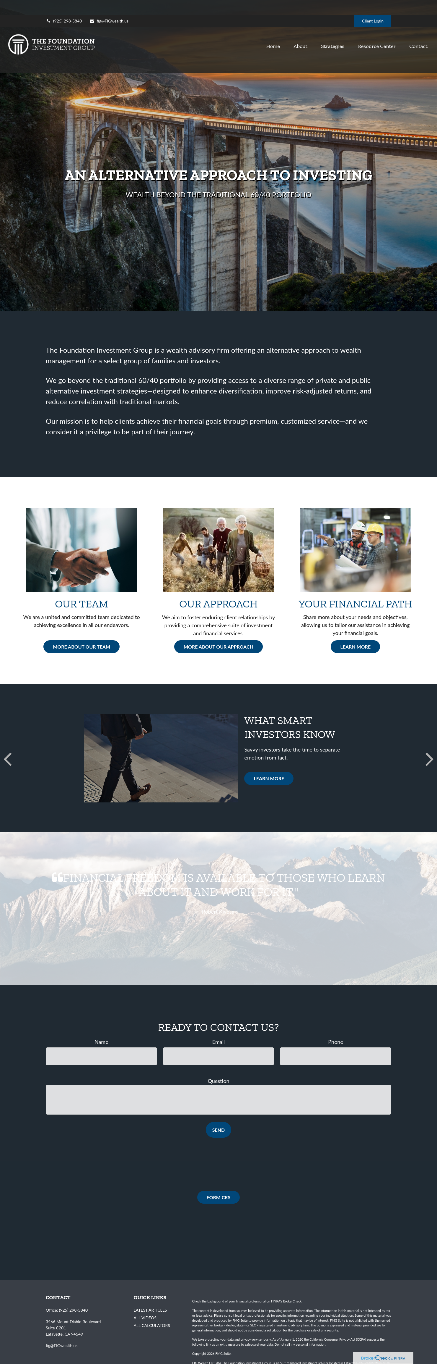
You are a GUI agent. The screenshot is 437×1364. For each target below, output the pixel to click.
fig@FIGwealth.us (108, 6)
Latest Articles (150, 1310)
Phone (335, 1042)
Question (218, 1081)
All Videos (145, 1317)
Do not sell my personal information (300, 1344)
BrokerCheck (292, 1301)
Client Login (373, 6)
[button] (234, 36)
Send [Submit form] (218, 1130)
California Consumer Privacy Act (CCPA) (337, 1339)
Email (218, 1042)
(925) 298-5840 (64, 6)
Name (101, 1042)
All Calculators (152, 1325)
